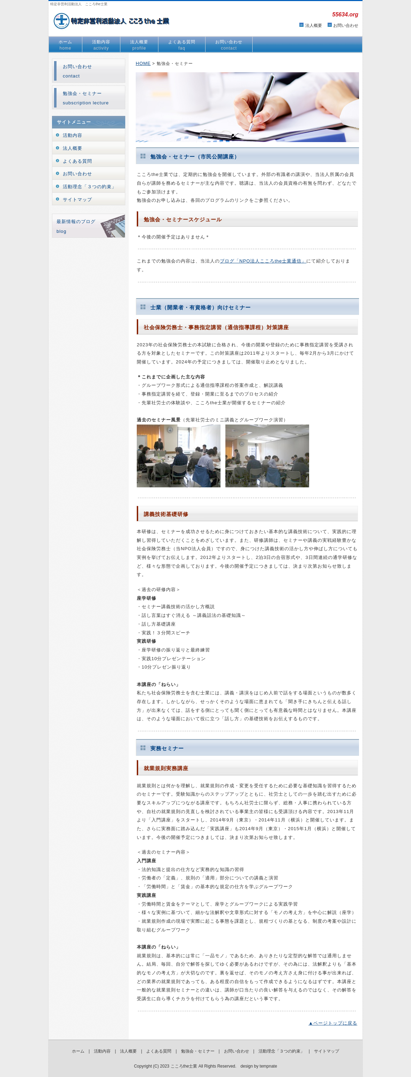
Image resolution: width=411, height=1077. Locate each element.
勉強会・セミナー (198, 1051)
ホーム (65, 45)
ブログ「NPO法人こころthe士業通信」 (263, 261)
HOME (143, 63)
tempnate (268, 1066)
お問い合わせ (345, 25)
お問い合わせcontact (77, 71)
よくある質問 (181, 45)
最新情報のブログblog (76, 226)
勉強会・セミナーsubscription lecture (86, 98)
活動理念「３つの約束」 (90, 186)
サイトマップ (77, 199)
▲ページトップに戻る (332, 1023)
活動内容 (101, 45)
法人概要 (313, 25)
